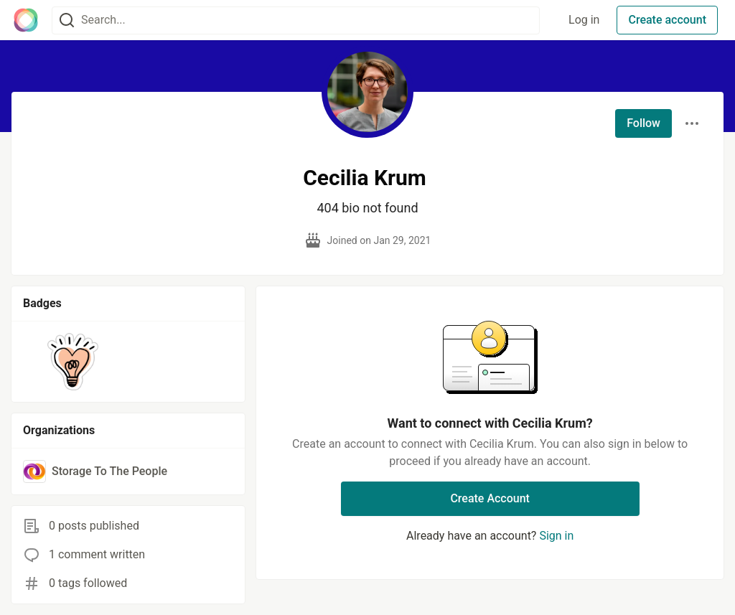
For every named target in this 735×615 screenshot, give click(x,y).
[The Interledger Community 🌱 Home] (25, 20)
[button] (73, 361)
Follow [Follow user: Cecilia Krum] (643, 123)
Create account (667, 20)
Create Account (490, 498)
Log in (583, 20)
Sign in (556, 536)
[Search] (66, 20)
